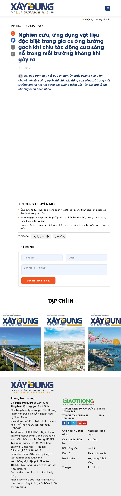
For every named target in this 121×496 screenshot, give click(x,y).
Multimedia (68, 458)
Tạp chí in (93, 467)
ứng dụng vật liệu (40, 236)
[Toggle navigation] (107, 8)
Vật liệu (92, 448)
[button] (116, 342)
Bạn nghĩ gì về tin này (38, 280)
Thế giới (67, 467)
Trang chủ (16, 25)
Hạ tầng (92, 439)
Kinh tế (66, 453)
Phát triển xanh (97, 453)
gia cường (60, 236)
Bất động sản (70, 448)
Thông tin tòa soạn (23, 398)
